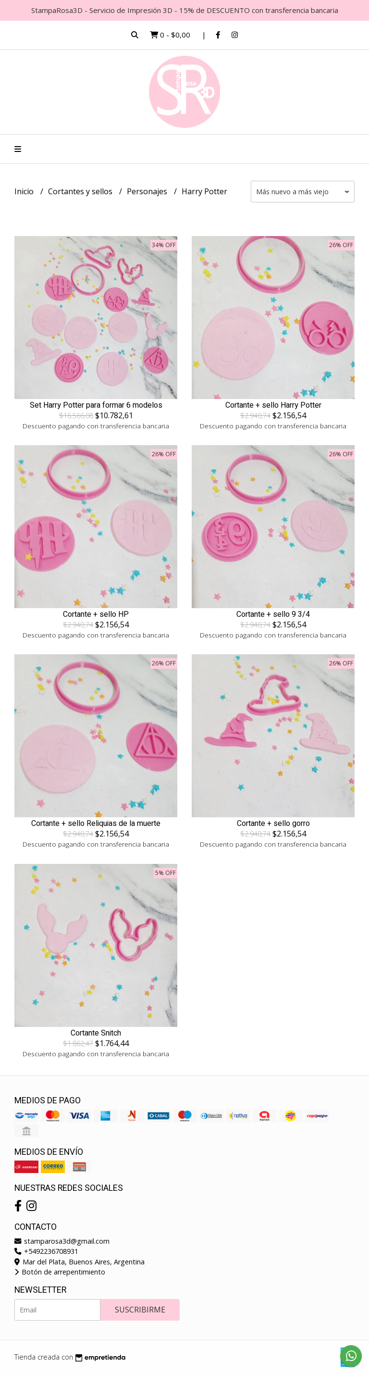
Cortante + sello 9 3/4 (273, 614)
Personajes (148, 191)
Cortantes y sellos (81, 191)
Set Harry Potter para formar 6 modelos (96, 405)
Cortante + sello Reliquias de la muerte (95, 823)
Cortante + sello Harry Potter (273, 405)
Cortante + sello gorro (273, 823)
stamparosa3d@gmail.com (62, 1241)
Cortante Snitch (96, 1033)
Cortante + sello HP (96, 614)
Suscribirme (140, 1309)
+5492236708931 (46, 1251)
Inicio (25, 191)
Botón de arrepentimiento (59, 1271)
